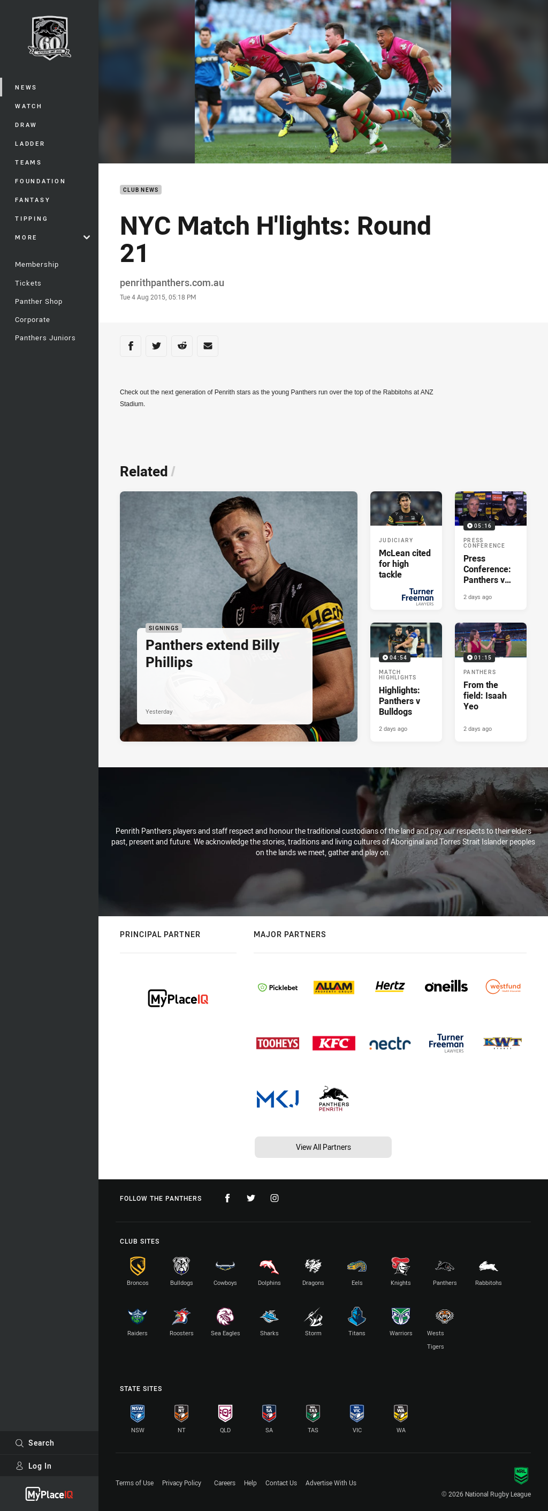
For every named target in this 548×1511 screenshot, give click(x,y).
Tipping (31, 218)
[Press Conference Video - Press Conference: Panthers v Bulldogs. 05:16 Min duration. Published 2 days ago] (491, 550)
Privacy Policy (181, 1482)
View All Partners (323, 1147)
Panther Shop (39, 301)
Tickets (28, 283)
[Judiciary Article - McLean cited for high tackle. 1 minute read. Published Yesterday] (406, 550)
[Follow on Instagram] (274, 1198)
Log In (33, 1466)
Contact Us (281, 1482)
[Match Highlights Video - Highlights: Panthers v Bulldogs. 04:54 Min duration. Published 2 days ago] (406, 682)
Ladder (30, 143)
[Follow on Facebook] (227, 1198)
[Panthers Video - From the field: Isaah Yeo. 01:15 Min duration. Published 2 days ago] (491, 682)
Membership (37, 264)
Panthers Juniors (45, 337)
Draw (26, 125)
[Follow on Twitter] (251, 1198)
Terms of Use (135, 1482)
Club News (140, 189)
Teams (28, 162)
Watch (29, 106)
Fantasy (32, 200)
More (52, 237)
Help (250, 1482)
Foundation (40, 181)
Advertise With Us (331, 1482)
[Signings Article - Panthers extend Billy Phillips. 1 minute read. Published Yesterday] (238, 616)
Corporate (32, 319)
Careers (224, 1482)
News (26, 87)
